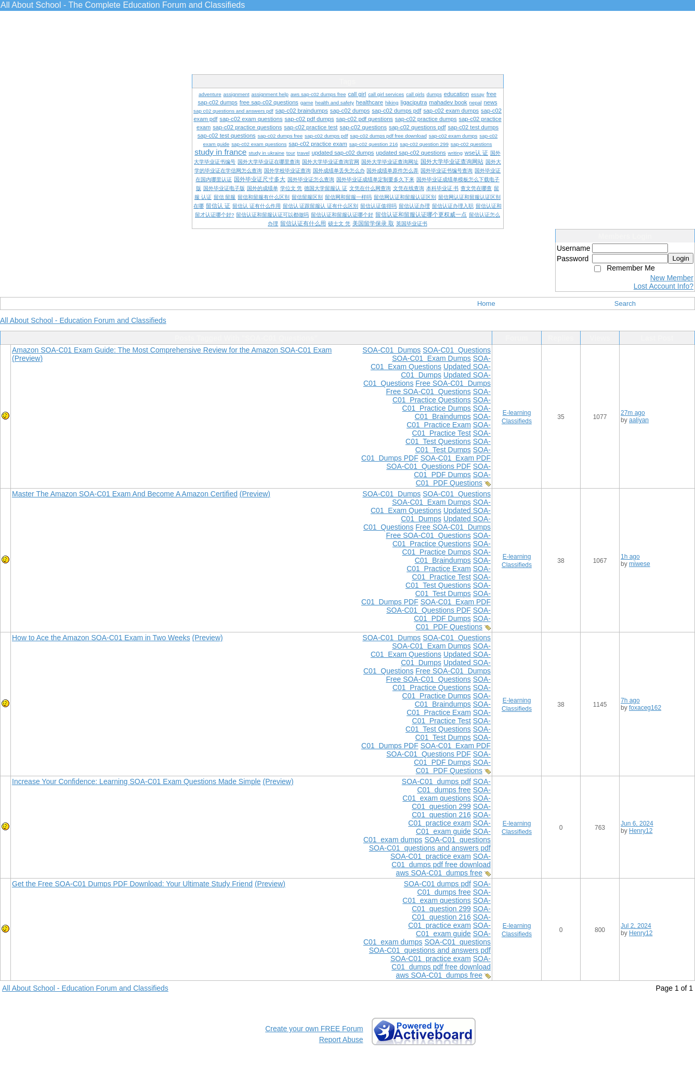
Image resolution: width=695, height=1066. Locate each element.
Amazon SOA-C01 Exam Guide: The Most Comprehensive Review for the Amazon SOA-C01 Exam (172, 350)
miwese (639, 564)
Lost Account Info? (663, 286)
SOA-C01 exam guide (453, 827)
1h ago (630, 556)
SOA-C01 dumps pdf (436, 781)
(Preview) (27, 358)
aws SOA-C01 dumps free (439, 873)
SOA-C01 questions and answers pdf (430, 848)
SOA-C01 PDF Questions (453, 478)
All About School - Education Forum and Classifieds (83, 320)
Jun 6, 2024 (637, 823)
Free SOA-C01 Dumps (453, 383)
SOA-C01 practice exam (449, 819)
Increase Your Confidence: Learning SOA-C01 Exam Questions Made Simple (136, 781)
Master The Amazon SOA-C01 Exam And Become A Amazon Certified (125, 494)
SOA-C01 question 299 (451, 802)
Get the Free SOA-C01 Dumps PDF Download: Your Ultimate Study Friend (132, 884)
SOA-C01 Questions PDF (428, 466)
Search (625, 303)
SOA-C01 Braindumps (453, 412)
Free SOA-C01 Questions (428, 391)
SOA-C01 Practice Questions (441, 395)
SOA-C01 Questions (457, 350)
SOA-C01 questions (457, 839)
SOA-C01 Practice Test (451, 429)
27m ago (633, 412)
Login (680, 258)
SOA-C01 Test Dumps (453, 445)
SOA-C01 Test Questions (448, 437)
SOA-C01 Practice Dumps (446, 404)
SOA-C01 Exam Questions (431, 362)
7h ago (630, 700)
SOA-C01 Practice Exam (448, 420)
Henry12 (640, 830)
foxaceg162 (645, 707)
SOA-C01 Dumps (391, 350)
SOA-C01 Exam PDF (456, 458)
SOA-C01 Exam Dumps (431, 358)
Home (486, 303)
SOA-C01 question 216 (451, 810)
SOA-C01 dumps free (454, 785)
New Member (671, 278)
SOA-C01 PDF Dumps (452, 470)
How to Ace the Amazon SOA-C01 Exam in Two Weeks (101, 637)
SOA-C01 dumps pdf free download (441, 860)
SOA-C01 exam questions (446, 794)
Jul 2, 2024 (636, 925)
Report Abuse (341, 1039)
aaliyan (639, 420)
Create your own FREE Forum (314, 1028)
